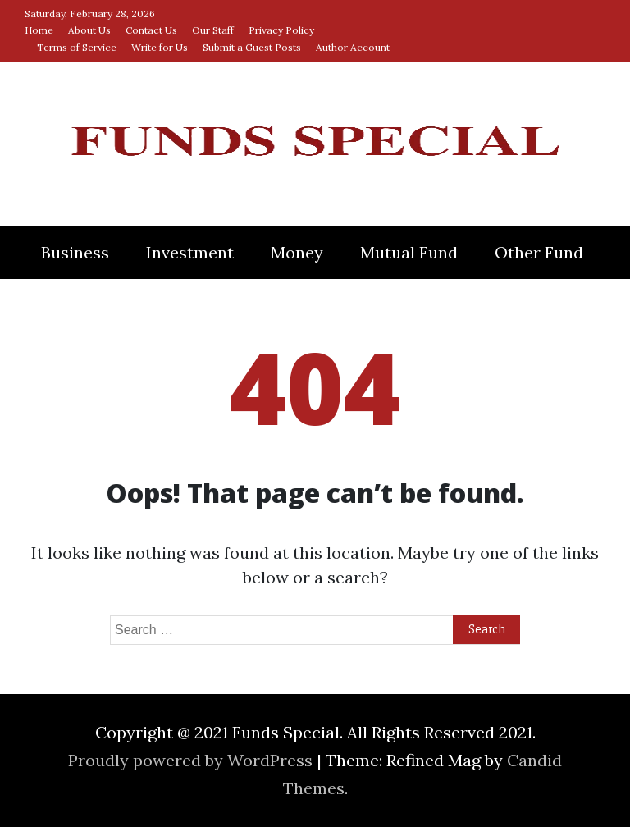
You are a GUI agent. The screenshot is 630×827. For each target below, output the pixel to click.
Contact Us (151, 30)
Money (297, 252)
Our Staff (213, 30)
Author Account (353, 47)
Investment (190, 252)
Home (39, 30)
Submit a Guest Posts (252, 47)
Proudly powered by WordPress (192, 760)
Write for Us (159, 47)
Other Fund (539, 252)
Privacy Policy (281, 30)
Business (75, 252)
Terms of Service (76, 47)
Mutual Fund (409, 252)
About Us (89, 30)
